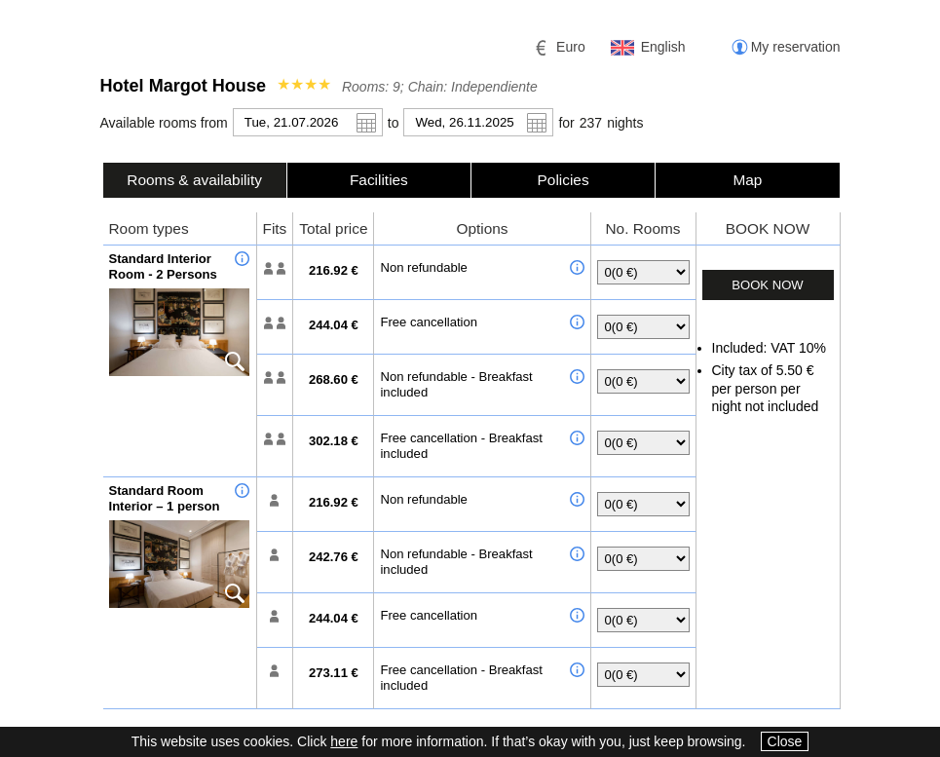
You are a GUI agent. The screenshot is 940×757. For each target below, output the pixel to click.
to (393, 123)
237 (591, 123)
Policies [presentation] (563, 179)
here (343, 741)
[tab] (194, 180)
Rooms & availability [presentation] (194, 179)
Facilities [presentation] (379, 179)
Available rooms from (164, 123)
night (625, 123)
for (566, 123)
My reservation (796, 47)
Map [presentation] (747, 179)
